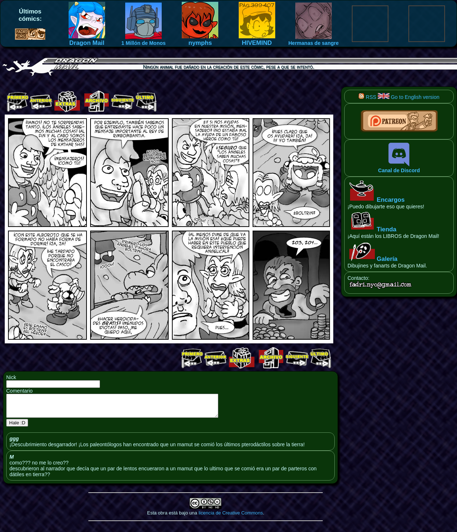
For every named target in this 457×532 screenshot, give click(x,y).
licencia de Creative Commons (231, 517)
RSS (367, 97)
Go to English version (408, 97)
